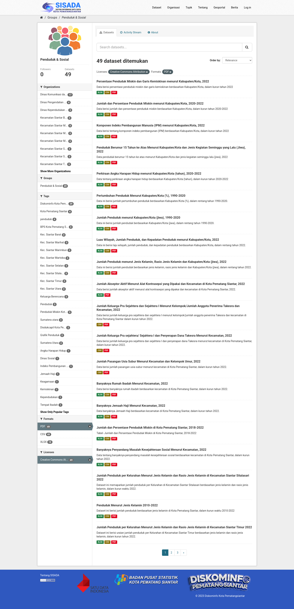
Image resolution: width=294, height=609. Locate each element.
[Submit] (247, 47)
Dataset (156, 7)
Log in (247, 7)
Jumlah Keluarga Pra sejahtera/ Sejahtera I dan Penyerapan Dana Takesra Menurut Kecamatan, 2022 (164, 335)
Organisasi (173, 7)
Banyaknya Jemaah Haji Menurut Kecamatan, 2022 (131, 405)
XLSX (100, 92)
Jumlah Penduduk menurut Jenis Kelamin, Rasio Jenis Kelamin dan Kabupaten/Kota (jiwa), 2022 (161, 262)
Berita (234, 7)
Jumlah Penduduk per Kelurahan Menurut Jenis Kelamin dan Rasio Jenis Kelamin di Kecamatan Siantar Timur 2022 (174, 527)
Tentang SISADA (49, 575)
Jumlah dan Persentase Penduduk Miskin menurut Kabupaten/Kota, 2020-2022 (150, 103)
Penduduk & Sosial (74, 17)
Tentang (203, 7)
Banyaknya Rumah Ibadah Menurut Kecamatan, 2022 (132, 383)
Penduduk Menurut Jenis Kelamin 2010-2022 (127, 505)
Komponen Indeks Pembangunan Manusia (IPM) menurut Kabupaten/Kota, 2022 (151, 125)
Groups (52, 17)
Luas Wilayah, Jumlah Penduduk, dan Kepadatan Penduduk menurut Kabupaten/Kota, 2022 (158, 239)
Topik (189, 7)
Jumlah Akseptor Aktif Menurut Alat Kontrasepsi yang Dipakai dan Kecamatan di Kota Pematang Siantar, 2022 (171, 284)
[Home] (41, 17)
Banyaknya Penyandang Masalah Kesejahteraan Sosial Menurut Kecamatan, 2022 (151, 449)
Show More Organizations (55, 171)
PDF (114, 92)
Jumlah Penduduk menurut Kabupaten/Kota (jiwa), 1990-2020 (138, 217)
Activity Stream (130, 32)
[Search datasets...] (169, 47)
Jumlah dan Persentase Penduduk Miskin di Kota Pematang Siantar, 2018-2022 (150, 427)
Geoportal (219, 7)
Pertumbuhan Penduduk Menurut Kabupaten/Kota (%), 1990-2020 (141, 195)
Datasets (107, 32)
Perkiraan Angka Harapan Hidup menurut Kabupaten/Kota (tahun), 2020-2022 (149, 173)
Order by (215, 60)
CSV (107, 92)
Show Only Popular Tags (54, 411)
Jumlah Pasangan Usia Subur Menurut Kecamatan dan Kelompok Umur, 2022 (148, 361)
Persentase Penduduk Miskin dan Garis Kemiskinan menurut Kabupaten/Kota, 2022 (153, 81)
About (153, 32)
